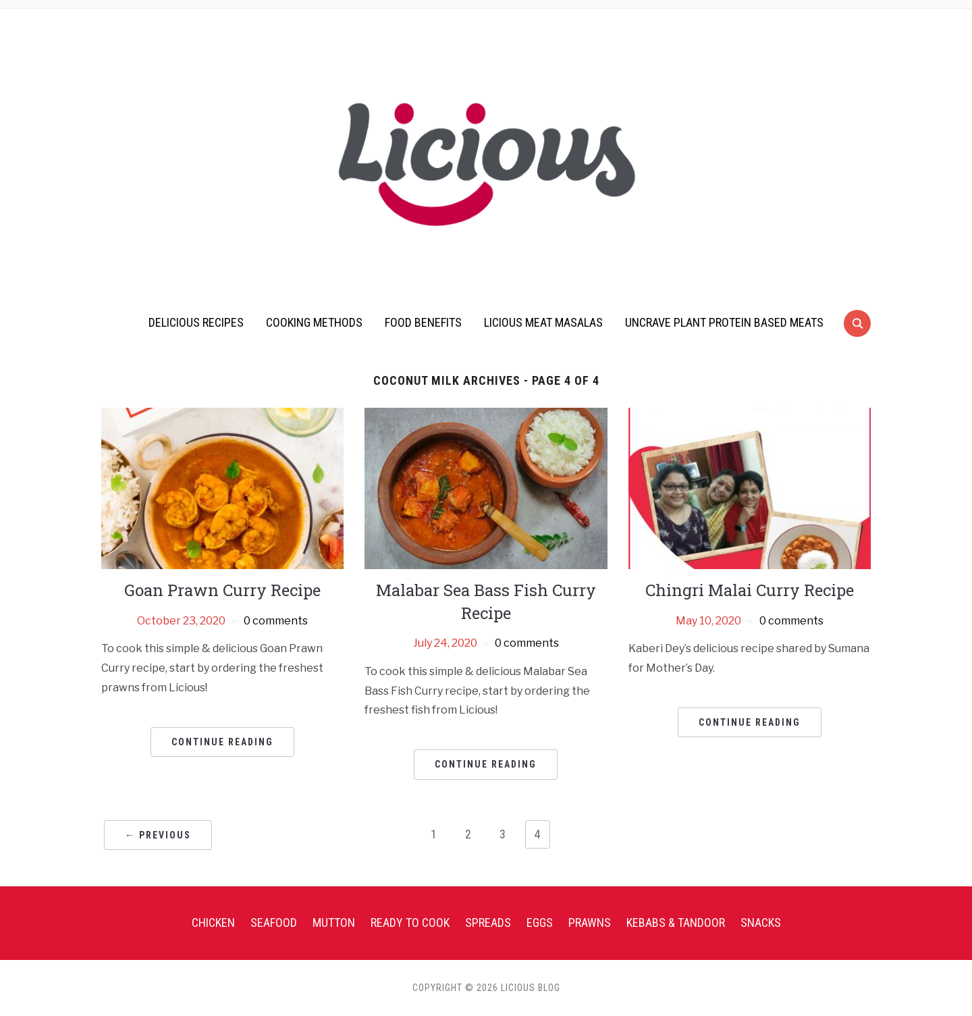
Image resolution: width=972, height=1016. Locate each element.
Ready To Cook (410, 922)
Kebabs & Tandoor (675, 922)
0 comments (276, 620)
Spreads (488, 922)
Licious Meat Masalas (543, 322)
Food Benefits (423, 322)
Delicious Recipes (196, 322)
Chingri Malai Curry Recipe (749, 590)
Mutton (334, 922)
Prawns (589, 922)
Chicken (213, 922)
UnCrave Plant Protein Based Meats (724, 322)
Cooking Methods (314, 322)
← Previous (158, 835)
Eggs (539, 922)
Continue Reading (222, 742)
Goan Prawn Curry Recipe (222, 590)
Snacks (760, 922)
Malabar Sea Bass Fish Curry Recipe (486, 601)
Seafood (273, 922)
